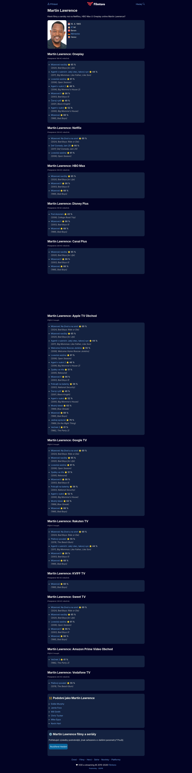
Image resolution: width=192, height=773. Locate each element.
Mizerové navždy (59, 64)
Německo (75, 33)
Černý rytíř (56, 100)
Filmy (81, 759)
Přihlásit (53, 4)
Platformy (115, 759)
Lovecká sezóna (58, 79)
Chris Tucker (57, 715)
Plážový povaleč (58, 539)
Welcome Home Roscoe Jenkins (66, 348)
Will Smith (55, 711)
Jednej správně (58, 420)
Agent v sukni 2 (58, 86)
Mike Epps (56, 719)
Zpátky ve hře (57, 369)
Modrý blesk (57, 405)
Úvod (74, 759)
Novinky (105, 759)
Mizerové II (56, 93)
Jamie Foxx (56, 708)
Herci (89, 759)
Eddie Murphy (57, 704)
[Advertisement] (29, 39)
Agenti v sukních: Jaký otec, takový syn (70, 72)
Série (96, 759)
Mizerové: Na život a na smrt (64, 138)
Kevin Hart (56, 723)
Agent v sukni (57, 108)
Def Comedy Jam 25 (61, 145)
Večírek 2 (55, 427)
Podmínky (93, 768)
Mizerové (55, 115)
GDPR (100, 768)
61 (72, 27)
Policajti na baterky (60, 384)
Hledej (140, 4)
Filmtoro (112, 765)
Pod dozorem (57, 214)
